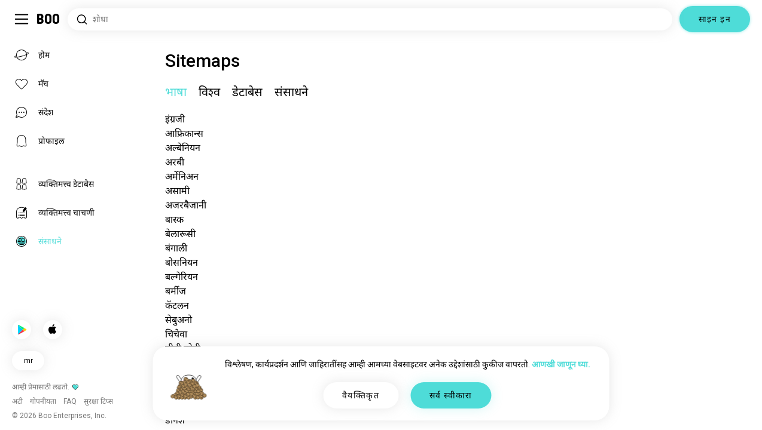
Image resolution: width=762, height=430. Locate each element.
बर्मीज (175, 291)
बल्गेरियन (181, 276)
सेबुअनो (178, 319)
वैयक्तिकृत (360, 395)
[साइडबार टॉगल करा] (21, 19)
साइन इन (715, 19)
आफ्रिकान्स (184, 133)
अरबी (174, 162)
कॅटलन (177, 305)
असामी (177, 190)
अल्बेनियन (182, 147)
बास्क (174, 219)
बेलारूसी (180, 233)
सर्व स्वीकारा (451, 395)
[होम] (48, 19)
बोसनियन (181, 262)
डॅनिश (175, 420)
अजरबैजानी (185, 205)
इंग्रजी (175, 119)
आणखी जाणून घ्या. (561, 364)
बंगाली (176, 248)
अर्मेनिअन (182, 176)
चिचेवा (176, 334)
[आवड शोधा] (370, 19)
